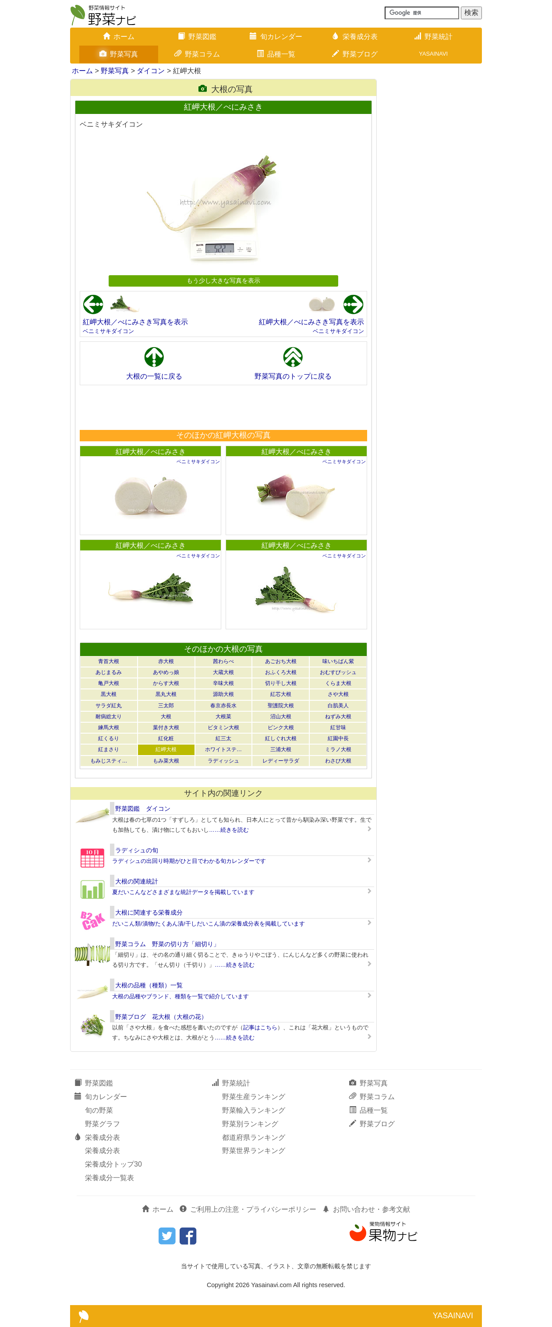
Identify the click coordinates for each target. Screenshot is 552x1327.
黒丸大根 (166, 694)
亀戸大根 (108, 683)
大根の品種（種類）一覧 (149, 985)
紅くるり (108, 738)
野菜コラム (197, 54)
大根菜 (223, 716)
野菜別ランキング (250, 1124)
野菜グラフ (102, 1124)
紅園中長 (338, 738)
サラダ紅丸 (109, 706)
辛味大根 (223, 683)
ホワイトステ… (223, 749)
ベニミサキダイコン (108, 331)
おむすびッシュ (338, 672)
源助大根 (223, 694)
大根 (166, 716)
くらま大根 (338, 683)
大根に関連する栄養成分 (149, 912)
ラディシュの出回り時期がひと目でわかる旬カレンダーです (189, 861)
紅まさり (108, 749)
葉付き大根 (166, 727)
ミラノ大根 (338, 749)
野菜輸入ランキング (253, 1110)
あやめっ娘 (166, 672)
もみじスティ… (108, 761)
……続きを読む (229, 830)
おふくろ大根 (281, 672)
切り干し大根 (281, 683)
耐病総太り (109, 716)
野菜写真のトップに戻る (293, 376)
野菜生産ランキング (253, 1096)
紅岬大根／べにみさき (151, 451)
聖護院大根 (281, 706)
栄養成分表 (355, 36)
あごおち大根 (281, 661)
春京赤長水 (223, 706)
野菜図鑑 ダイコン (142, 808)
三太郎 (166, 706)
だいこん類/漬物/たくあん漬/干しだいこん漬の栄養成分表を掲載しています (208, 923)
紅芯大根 (280, 694)
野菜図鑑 (197, 36)
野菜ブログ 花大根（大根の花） (161, 1016)
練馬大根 (108, 727)
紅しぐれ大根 (281, 738)
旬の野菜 (99, 1110)
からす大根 (166, 683)
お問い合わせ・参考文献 (366, 1209)
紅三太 (223, 738)
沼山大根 (280, 716)
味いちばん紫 (338, 661)
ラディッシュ (223, 761)
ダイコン (151, 71)
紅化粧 (166, 738)
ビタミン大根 (223, 727)
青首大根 (108, 661)
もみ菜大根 (166, 761)
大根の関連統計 (136, 881)
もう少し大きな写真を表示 (223, 280)
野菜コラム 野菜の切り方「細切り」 (167, 943)
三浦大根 (280, 749)
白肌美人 (338, 706)
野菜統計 (433, 36)
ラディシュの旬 (136, 850)
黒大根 (109, 694)
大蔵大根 (223, 672)
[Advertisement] (223, 407)
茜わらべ (223, 661)
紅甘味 (338, 727)
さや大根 (338, 694)
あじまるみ (109, 672)
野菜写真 (118, 54)
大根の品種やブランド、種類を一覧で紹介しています (180, 996)
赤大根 (166, 661)
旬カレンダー (276, 36)
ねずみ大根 (338, 716)
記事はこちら (260, 1027)
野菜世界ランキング (253, 1150)
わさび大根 (338, 761)
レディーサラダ (280, 761)
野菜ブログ (355, 54)
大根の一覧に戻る (154, 376)
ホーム (118, 36)
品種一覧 (276, 54)
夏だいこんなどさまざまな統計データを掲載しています (183, 892)
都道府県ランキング (253, 1137)
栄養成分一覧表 (109, 1178)
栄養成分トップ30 (113, 1164)
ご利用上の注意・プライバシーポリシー (248, 1209)
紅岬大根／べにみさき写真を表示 (135, 322)
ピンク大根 (281, 727)
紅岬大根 (166, 749)
